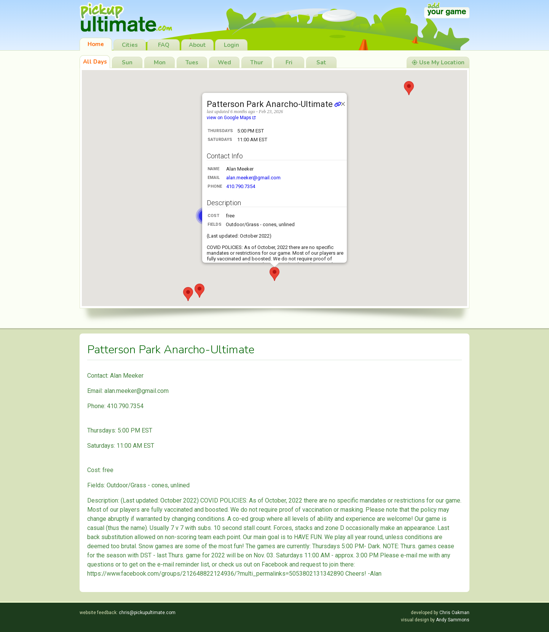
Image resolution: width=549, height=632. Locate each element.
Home (96, 44)
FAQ (163, 45)
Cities (130, 45)
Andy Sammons (452, 619)
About (197, 45)
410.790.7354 (240, 186)
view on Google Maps (231, 117)
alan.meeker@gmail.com (253, 177)
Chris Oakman (454, 612)
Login (231, 45)
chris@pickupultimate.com (147, 612)
